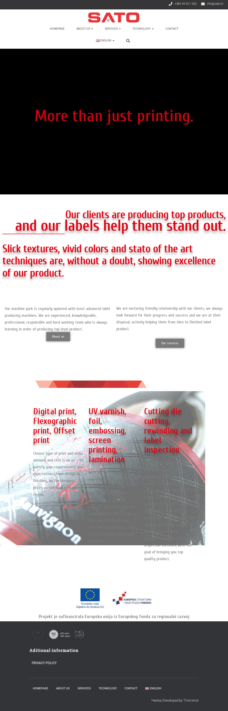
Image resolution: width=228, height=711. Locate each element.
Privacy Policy (44, 663)
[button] (58, 336)
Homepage (57, 28)
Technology (143, 28)
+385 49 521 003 (186, 3)
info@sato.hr (215, 3)
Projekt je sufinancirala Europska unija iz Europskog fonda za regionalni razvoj (114, 616)
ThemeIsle (191, 700)
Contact (171, 28)
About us (84, 28)
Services (113, 28)
